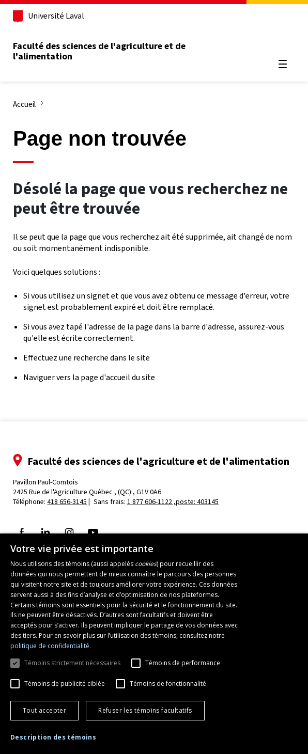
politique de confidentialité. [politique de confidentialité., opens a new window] (50, 645)
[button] (53, 737)
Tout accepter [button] (44, 710)
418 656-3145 (67, 502)
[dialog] (154, 643)
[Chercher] (282, 39)
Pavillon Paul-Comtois (87, 487)
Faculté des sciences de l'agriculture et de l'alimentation (99, 51)
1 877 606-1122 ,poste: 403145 (173, 502)
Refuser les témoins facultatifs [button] (145, 710)
